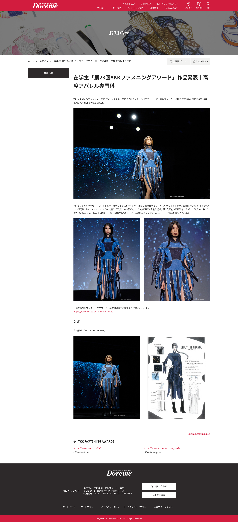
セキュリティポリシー (137, 506)
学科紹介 (116, 7)
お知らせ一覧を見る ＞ (199, 433)
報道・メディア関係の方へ (167, 3)
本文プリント (200, 61)
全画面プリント (178, 61)
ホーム (31, 61)
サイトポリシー (88, 506)
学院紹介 (101, 7)
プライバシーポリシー (111, 506)
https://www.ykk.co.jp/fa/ (87, 448)
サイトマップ (69, 506)
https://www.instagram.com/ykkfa (162, 448)
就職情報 (154, 7)
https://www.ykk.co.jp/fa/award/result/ (93, 311)
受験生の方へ (171, 7)
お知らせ (44, 61)
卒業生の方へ (146, 3)
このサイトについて (163, 506)
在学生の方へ (130, 3)
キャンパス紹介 (135, 7)
